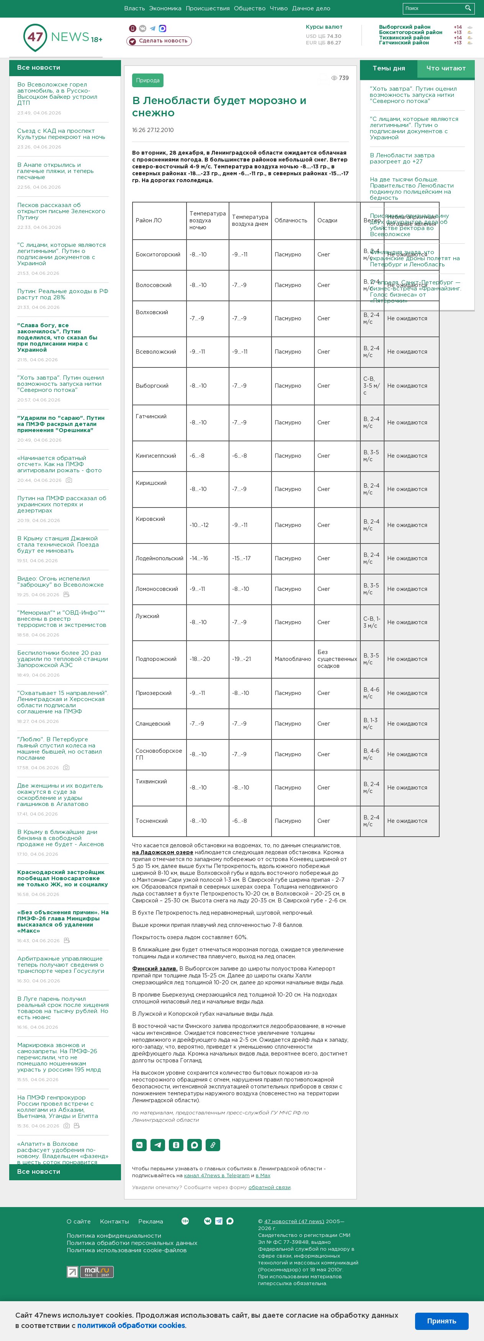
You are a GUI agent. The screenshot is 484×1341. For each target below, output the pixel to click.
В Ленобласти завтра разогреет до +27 (402, 158)
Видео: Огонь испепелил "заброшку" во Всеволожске (63, 587)
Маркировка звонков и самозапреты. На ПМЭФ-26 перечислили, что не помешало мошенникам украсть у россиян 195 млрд (63, 1063)
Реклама (150, 1221)
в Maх (263, 1176)
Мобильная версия (132, 28)
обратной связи (270, 1188)
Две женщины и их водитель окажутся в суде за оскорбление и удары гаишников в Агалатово (63, 800)
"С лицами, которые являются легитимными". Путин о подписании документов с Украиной (63, 260)
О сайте (79, 1221)
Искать (468, 8)
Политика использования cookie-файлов (127, 1250)
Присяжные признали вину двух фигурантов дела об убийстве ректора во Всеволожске (409, 225)
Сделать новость (163, 41)
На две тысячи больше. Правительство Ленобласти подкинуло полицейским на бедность (412, 189)
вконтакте (142, 28)
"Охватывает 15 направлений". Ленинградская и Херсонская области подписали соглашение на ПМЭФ (63, 708)
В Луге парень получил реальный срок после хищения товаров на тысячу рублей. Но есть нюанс (63, 1014)
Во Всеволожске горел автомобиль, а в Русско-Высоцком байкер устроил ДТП (63, 99)
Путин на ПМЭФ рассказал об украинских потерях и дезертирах (63, 510)
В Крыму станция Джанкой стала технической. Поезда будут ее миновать (63, 550)
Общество (250, 8)
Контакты (114, 1221)
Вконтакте (185, 1221)
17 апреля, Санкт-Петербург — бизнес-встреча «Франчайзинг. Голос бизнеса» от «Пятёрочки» (415, 291)
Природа (148, 80)
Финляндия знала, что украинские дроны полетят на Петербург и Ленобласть (415, 258)
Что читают (446, 69)
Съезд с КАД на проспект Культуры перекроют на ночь (63, 139)
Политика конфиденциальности (114, 1235)
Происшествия (208, 8)
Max (230, 1221)
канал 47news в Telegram (217, 1176)
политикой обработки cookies (131, 1326)
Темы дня (389, 69)
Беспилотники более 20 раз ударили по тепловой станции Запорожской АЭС (63, 665)
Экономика (165, 8)
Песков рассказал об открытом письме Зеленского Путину (63, 217)
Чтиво (279, 8)
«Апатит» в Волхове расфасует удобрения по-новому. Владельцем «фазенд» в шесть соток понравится (63, 1159)
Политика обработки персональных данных (132, 1243)
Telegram (218, 1221)
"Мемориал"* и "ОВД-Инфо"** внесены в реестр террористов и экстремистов (63, 624)
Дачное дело (311, 8)
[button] (139, 1145)
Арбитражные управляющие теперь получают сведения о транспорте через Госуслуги (63, 970)
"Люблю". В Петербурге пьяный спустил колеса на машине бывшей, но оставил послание (63, 754)
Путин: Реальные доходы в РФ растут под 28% (63, 300)
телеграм (152, 28)
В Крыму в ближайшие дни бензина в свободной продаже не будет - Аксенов (63, 844)
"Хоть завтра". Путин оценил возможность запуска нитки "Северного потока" (63, 389)
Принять (441, 1321)
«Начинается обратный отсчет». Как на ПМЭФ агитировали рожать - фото (63, 470)
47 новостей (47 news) (294, 1222)
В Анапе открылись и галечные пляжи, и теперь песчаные (63, 177)
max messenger (162, 28)
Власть (134, 8)
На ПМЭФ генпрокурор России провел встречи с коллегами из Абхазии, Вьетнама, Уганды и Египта (63, 1112)
